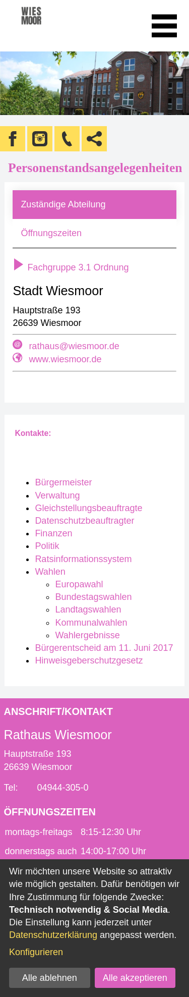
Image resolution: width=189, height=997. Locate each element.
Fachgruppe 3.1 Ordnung (71, 267)
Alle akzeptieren (135, 978)
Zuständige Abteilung (63, 204)
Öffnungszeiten (51, 233)
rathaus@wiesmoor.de (74, 346)
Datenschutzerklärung (53, 935)
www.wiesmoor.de (65, 359)
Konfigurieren (36, 952)
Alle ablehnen (49, 978)
